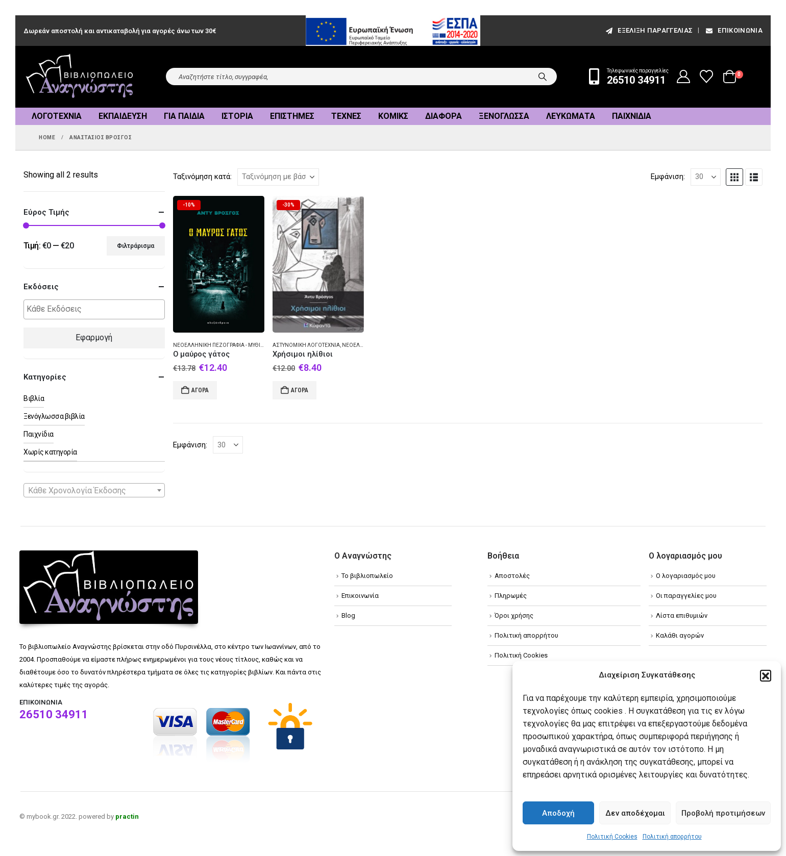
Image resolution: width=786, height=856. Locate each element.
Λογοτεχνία (57, 116)
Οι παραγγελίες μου (686, 595)
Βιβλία (33, 398)
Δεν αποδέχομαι (635, 813)
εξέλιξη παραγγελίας (648, 30)
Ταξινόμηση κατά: (202, 176)
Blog (348, 615)
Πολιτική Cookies (612, 836)
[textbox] (97, 309)
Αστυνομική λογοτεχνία (306, 345)
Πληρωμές (511, 595)
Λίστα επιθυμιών (681, 615)
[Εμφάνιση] (706, 177)
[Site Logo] (79, 77)
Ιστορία (237, 116)
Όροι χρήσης (514, 615)
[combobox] (94, 490)
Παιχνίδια (631, 116)
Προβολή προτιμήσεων (723, 813)
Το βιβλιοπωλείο (367, 576)
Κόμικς (393, 116)
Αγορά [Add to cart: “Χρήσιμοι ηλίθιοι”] (299, 390)
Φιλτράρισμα (135, 245)
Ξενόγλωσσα (504, 116)
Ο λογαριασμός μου (686, 576)
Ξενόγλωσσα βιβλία (54, 416)
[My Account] (684, 76)
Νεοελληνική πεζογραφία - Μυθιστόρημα (229, 345)
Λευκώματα (570, 116)
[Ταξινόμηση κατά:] (278, 177)
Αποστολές (512, 576)
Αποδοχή (558, 813)
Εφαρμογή (94, 337)
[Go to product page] (218, 264)
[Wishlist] (707, 76)
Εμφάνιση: (668, 176)
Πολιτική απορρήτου (672, 836)
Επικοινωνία (733, 30)
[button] (765, 675)
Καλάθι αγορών (680, 635)
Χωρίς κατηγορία (50, 452)
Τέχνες (346, 116)
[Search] (542, 76)
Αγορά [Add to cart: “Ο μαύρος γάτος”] (200, 390)
